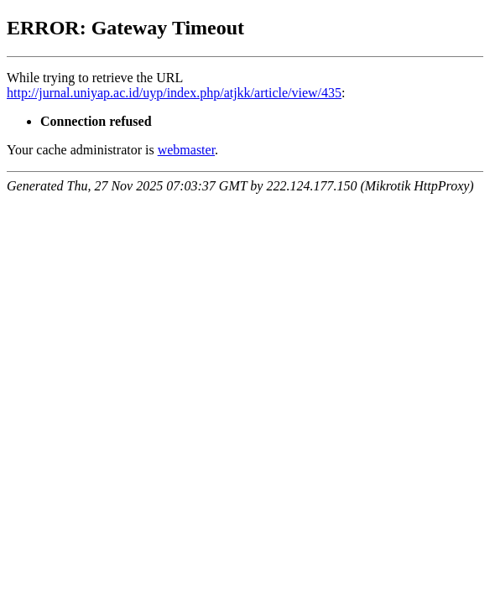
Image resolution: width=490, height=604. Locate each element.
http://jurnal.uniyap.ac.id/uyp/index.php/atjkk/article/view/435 (174, 93)
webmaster (186, 150)
